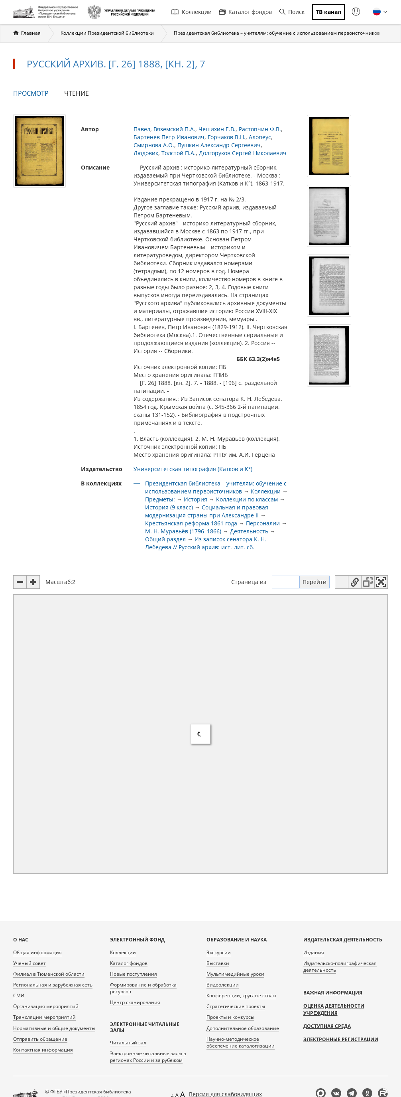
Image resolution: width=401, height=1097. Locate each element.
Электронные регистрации (340, 1039)
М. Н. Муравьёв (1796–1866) (183, 531)
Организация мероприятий (46, 1006)
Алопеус (260, 137)
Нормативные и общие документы (54, 1028)
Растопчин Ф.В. (260, 129)
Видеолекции (222, 984)
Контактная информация (43, 1049)
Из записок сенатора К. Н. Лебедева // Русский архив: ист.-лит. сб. (205, 543)
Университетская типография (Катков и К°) (193, 469)
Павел (142, 129)
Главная (31, 33)
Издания (313, 952)
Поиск (292, 12)
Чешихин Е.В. (217, 129)
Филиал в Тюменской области (49, 974)
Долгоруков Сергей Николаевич (243, 153)
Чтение (76, 93)
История (195, 499)
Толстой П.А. (178, 153)
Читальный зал (128, 1042)
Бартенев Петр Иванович (169, 137)
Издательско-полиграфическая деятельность (340, 966)
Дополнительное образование (242, 1028)
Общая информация (37, 952)
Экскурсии (218, 952)
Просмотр (34, 93)
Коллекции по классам (247, 499)
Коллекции (191, 12)
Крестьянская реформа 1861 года (191, 523)
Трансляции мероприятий (44, 1017)
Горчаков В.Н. (227, 137)
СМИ (18, 995)
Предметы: (160, 499)
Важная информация (332, 992)
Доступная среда (327, 1026)
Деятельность (249, 531)
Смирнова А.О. (154, 145)
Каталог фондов (245, 12)
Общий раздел (165, 539)
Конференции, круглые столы (241, 995)
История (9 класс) (169, 507)
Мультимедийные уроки (235, 974)
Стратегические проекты (235, 1006)
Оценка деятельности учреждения (333, 1009)
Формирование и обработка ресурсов (143, 988)
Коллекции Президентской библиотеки (107, 33)
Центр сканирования (135, 1002)
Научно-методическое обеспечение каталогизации (240, 1042)
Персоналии (263, 523)
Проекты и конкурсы (230, 1017)
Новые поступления (133, 974)
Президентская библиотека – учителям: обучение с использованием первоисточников (277, 33)
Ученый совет (29, 963)
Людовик (146, 153)
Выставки (217, 963)
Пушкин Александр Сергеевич (219, 145)
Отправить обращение (40, 1039)
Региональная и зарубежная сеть (52, 984)
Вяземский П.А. (174, 129)
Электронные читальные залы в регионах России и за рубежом (148, 1056)
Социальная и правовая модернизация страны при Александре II (206, 511)
